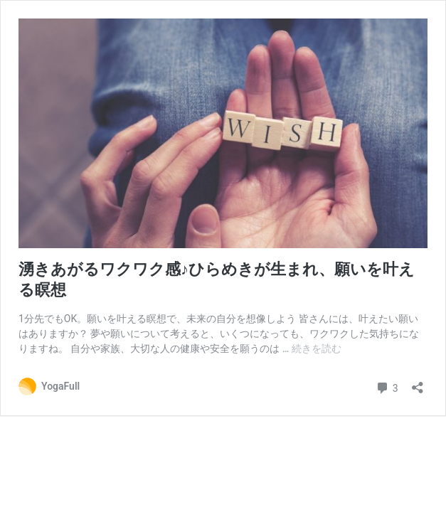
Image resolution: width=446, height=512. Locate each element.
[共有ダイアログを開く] (418, 383)
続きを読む (316, 348)
